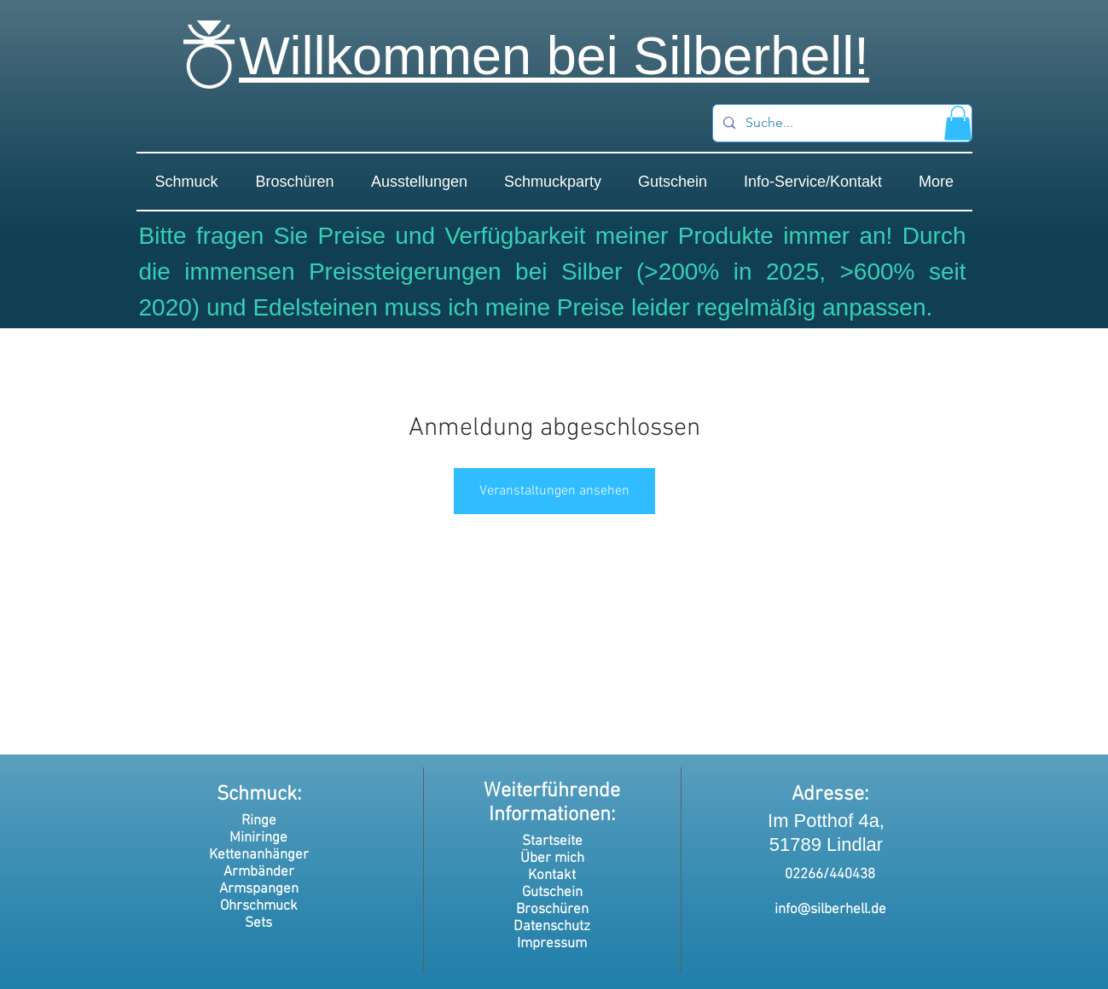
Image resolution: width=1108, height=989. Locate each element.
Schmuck (257, 795)
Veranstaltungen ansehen (554, 491)
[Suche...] (840, 123)
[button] (957, 123)
